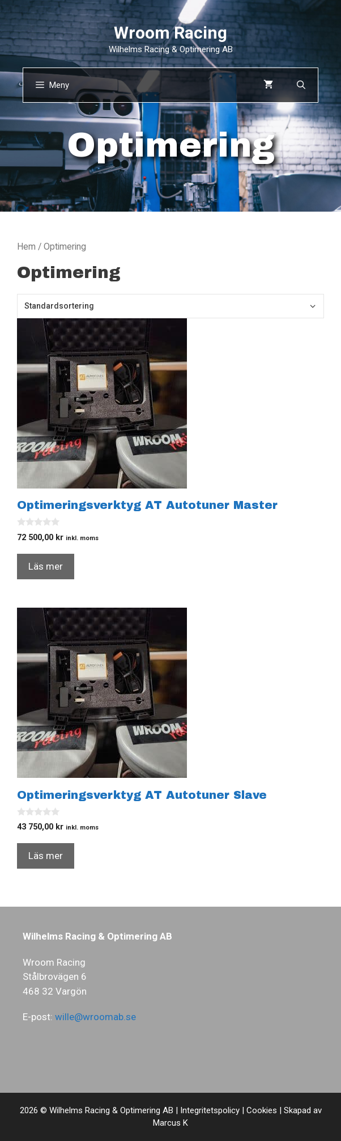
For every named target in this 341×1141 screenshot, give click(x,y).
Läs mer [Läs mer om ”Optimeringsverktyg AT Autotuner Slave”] (45, 855)
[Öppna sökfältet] (301, 85)
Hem (26, 246)
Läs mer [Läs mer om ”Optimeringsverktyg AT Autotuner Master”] (45, 566)
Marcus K (170, 1123)
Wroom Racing (170, 33)
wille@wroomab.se (95, 1016)
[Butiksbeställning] (170, 306)
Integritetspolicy (210, 1110)
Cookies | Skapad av (284, 1110)
